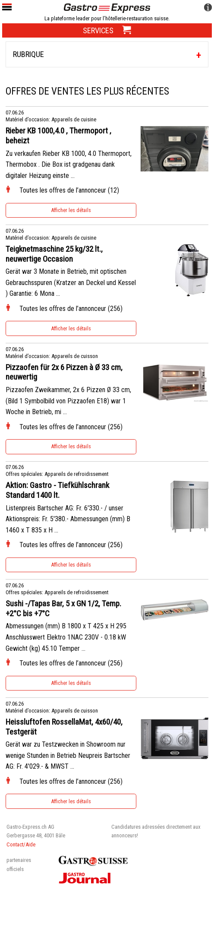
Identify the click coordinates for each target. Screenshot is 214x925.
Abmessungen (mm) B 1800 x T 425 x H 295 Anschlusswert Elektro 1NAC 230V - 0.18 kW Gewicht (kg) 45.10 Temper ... (66, 637)
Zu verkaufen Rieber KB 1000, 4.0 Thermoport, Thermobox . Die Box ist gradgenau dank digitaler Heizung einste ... (69, 164)
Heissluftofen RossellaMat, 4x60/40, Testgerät (64, 727)
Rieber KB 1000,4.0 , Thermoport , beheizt (58, 136)
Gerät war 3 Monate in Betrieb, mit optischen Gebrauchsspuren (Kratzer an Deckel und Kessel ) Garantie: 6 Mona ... (71, 282)
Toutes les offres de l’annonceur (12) (69, 190)
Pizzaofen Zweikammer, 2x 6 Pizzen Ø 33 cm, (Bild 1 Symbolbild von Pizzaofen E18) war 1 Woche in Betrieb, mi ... (68, 401)
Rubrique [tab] (28, 54)
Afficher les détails (71, 210)
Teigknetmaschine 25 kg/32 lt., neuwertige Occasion (54, 254)
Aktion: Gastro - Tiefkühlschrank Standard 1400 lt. (57, 490)
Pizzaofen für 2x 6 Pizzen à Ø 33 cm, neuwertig (64, 372)
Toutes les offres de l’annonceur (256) (71, 308)
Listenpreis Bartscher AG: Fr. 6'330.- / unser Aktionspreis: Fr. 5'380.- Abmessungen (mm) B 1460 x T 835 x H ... (68, 519)
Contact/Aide (20, 844)
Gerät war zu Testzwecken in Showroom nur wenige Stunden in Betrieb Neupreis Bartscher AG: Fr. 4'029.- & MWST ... (68, 755)
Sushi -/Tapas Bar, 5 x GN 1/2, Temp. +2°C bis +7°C (63, 608)
